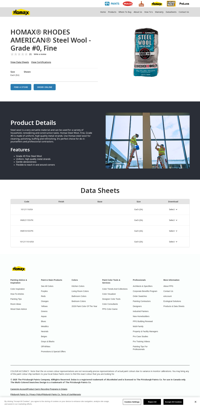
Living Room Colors (80, 291)
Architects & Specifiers (142, 286)
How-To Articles (17, 294)
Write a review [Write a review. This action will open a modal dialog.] (40, 54)
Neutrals (44, 331)
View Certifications (41, 62)
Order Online (44, 87)
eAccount (167, 296)
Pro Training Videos (141, 341)
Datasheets (171, 12)
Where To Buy (125, 12)
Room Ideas (15, 304)
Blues (43, 321)
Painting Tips (16, 299)
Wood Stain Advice (18, 309)
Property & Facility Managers (145, 331)
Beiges (44, 336)
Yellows (44, 306)
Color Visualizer (109, 294)
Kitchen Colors (78, 286)
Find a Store (21, 87)
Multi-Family (138, 326)
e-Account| (22, 389)
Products (112, 12)
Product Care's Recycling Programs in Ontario (47, 389)
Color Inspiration (17, 289)
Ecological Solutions (172, 301)
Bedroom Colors (79, 301)
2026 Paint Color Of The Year (84, 306)
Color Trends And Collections (115, 289)
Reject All (152, 403)
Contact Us (184, 12)
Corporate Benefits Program (145, 291)
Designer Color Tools (111, 299)
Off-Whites (45, 346)
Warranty (159, 12)
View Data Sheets (19, 62)
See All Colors (47, 286)
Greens (44, 311)
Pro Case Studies (140, 336)
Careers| (14, 389)
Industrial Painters (140, 311)
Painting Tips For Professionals (140, 347)
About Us (138, 12)
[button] (173, 209)
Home (103, 12)
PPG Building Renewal (143, 321)
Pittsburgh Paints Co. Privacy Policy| (26, 394)
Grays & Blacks (47, 341)
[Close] (195, 403)
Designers (137, 306)
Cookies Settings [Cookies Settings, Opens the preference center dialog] (132, 403)
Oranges (45, 301)
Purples (44, 291)
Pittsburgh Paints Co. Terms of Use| (57, 394)
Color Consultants (110, 304)
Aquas (44, 316)
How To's (148, 12)
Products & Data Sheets (173, 306)
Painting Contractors (142, 301)
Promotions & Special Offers (53, 351)
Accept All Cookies (173, 403)
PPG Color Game (110, 309)
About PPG (168, 286)
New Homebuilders (141, 316)
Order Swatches (140, 296)
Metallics (45, 326)
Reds (43, 296)
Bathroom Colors (79, 296)
